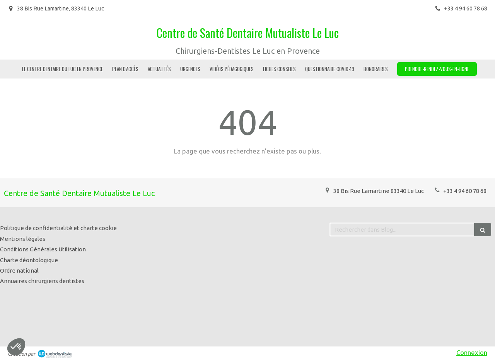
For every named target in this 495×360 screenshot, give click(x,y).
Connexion (471, 352)
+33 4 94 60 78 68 (464, 191)
